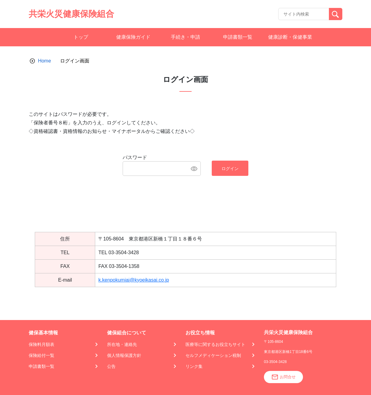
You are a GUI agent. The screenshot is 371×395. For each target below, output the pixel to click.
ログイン (230, 168)
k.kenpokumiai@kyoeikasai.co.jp (133, 280)
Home (44, 60)
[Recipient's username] (303, 14)
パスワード (135, 157)
